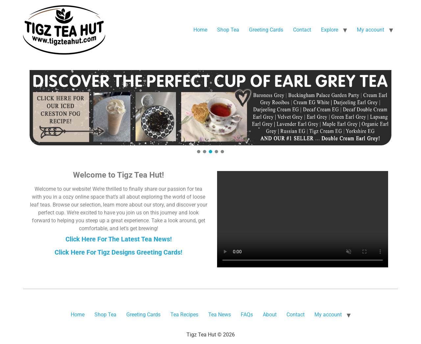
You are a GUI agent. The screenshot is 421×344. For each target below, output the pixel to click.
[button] (210, 107)
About (270, 314)
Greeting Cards (266, 30)
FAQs (247, 314)
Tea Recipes (184, 314)
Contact (302, 30)
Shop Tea (228, 30)
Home (200, 30)
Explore (329, 30)
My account (370, 30)
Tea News (219, 314)
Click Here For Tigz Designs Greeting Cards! (118, 252)
